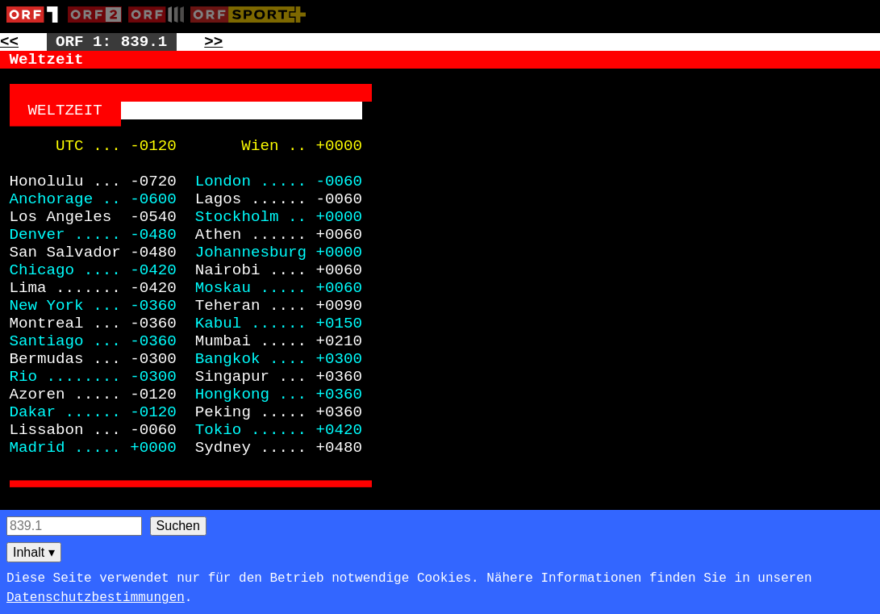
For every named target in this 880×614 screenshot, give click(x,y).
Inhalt (34, 552)
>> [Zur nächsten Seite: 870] (213, 42)
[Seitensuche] (74, 526)
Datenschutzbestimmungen (95, 598)
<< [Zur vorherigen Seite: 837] (9, 42)
